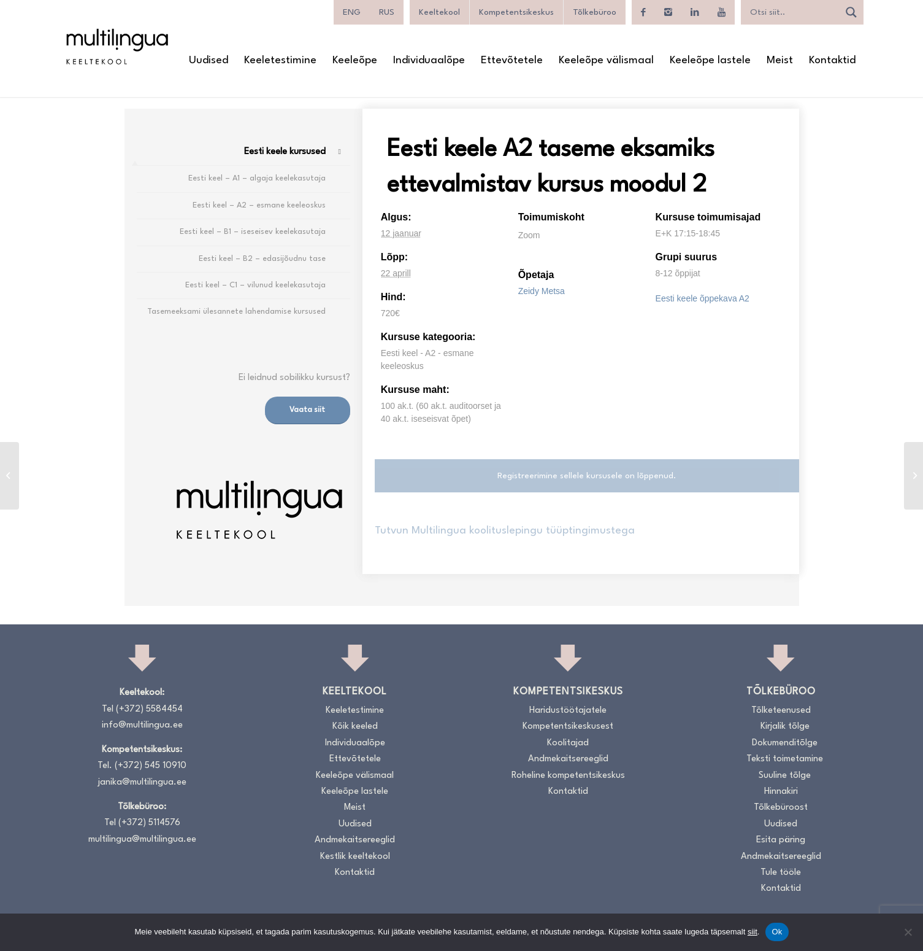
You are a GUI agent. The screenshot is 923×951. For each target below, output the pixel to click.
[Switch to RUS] (387, 12)
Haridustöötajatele (568, 710)
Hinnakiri (781, 791)
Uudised (355, 824)
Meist (355, 807)
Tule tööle (780, 872)
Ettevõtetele (355, 759)
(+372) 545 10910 (150, 766)
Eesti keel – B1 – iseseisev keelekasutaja (253, 232)
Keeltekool (439, 12)
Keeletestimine (355, 710)
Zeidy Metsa (541, 291)
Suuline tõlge (785, 775)
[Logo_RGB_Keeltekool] (116, 46)
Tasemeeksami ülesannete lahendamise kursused (236, 312)
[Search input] (793, 12)
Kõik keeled (355, 726)
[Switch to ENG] (352, 12)
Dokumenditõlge (785, 743)
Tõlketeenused (781, 710)
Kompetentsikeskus (516, 12)
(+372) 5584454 (149, 709)
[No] (908, 932)
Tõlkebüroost (781, 807)
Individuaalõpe (355, 743)
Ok (777, 931)
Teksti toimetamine (784, 759)
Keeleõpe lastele (354, 791)
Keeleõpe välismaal (355, 775)
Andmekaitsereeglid (355, 840)
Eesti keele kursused (285, 152)
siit (752, 931)
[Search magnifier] (851, 12)
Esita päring (780, 840)
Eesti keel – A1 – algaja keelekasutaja (257, 178)
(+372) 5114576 (149, 823)
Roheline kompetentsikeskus (568, 775)
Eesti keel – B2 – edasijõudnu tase (262, 259)
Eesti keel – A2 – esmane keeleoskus (259, 205)
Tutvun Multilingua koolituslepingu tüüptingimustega (505, 531)
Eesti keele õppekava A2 (702, 298)
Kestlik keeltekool (355, 856)
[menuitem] (208, 61)
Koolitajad (568, 743)
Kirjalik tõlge (785, 726)
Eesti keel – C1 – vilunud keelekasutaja (255, 285)
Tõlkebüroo (594, 12)
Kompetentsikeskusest (568, 726)
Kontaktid (355, 872)
